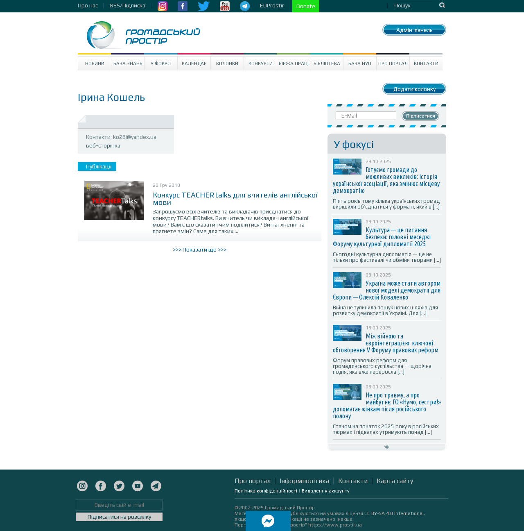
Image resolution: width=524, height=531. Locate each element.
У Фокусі (161, 63)
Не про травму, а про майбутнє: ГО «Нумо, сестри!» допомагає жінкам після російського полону (387, 405)
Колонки (227, 63)
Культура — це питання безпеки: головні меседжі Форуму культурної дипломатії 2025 (382, 236)
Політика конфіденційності (266, 491)
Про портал (393, 63)
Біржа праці (294, 63)
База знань (127, 63)
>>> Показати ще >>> (199, 249)
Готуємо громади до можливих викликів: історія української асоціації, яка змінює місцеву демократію (386, 180)
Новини (94, 63)
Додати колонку (414, 89)
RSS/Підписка (127, 5)
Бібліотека (327, 63)
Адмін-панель (414, 30)
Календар (194, 63)
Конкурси (260, 63)
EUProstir (272, 5)
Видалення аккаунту (326, 491)
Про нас (88, 5)
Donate (305, 6)
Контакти (426, 63)
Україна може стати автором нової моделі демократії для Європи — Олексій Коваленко (386, 290)
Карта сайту (395, 481)
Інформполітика (304, 481)
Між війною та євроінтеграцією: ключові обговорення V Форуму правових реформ (385, 343)
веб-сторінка (103, 145)
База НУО (359, 63)
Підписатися (420, 116)
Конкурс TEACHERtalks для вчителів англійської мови (235, 198)
